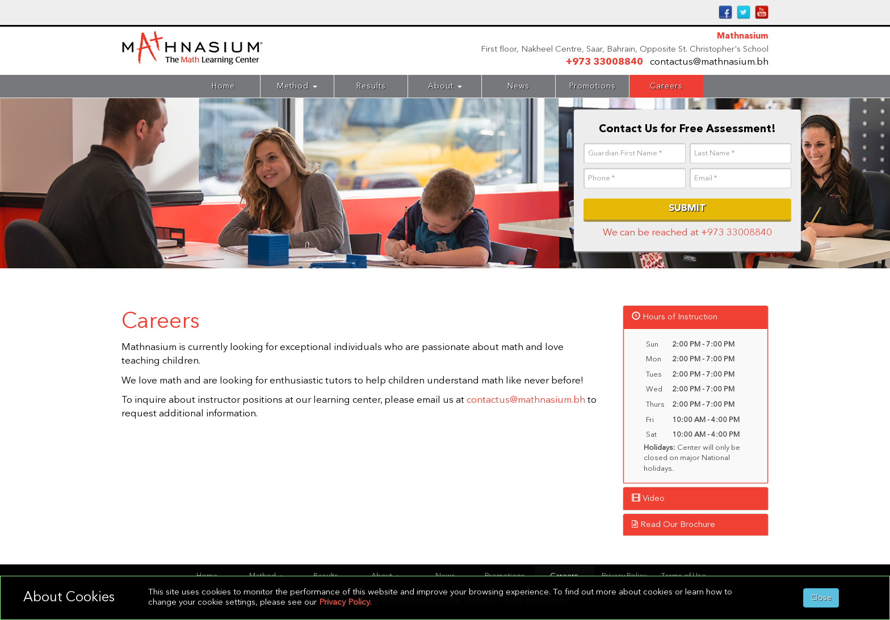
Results (371, 86)
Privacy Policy (344, 602)
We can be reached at (687, 233)
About (445, 86)
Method (297, 86)
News (518, 86)
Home (223, 86)
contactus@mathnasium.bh (709, 62)
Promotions (592, 86)
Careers (666, 86)
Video (648, 499)
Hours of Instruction (674, 317)
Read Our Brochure (673, 525)
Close (821, 598)
